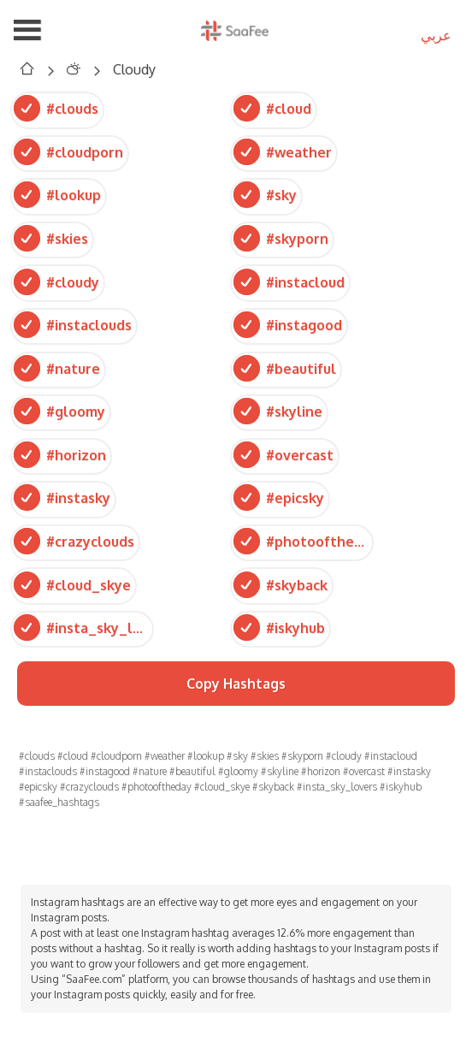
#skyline (277, 411)
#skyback (280, 584)
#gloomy (59, 411)
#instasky (62, 497)
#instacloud (289, 281)
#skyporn (280, 238)
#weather (282, 152)
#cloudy (56, 281)
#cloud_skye (72, 584)
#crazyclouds (74, 541)
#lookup (57, 194)
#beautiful (284, 368)
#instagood (287, 324)
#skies (51, 238)
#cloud (272, 108)
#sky (265, 194)
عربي (436, 35)
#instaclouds (73, 324)
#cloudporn (68, 152)
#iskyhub (279, 627)
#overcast (283, 454)
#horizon (60, 454)
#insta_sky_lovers (82, 627)
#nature (57, 368)
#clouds (56, 108)
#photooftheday (301, 541)
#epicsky (278, 497)
